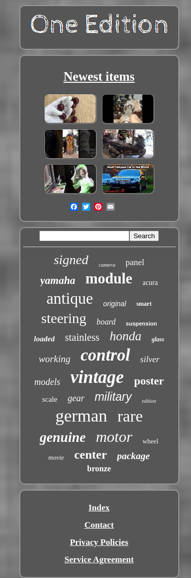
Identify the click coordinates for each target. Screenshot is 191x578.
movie (56, 457)
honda (126, 336)
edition (149, 401)
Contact (99, 525)
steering (64, 318)
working (54, 359)
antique (69, 298)
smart (144, 303)
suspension (141, 323)
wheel (150, 441)
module (109, 278)
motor (114, 436)
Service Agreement (98, 559)
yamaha (57, 280)
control (105, 355)
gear (76, 398)
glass (158, 339)
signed (71, 259)
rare (130, 416)
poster (149, 380)
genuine (63, 437)
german (81, 415)
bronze (99, 468)
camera (107, 265)
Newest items (99, 76)
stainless (82, 337)
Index (99, 507)
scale (50, 399)
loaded (44, 339)
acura (150, 282)
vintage (97, 377)
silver (149, 359)
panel (135, 262)
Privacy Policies (99, 542)
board (106, 321)
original (114, 304)
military (113, 396)
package (133, 456)
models (47, 382)
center (90, 454)
